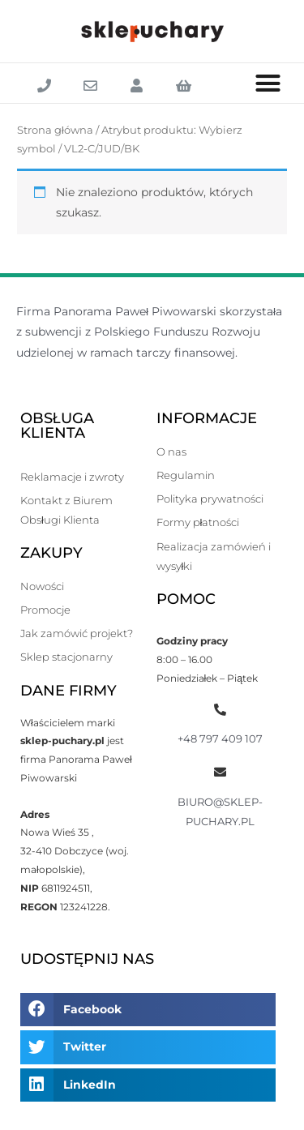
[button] (268, 83)
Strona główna (55, 130)
